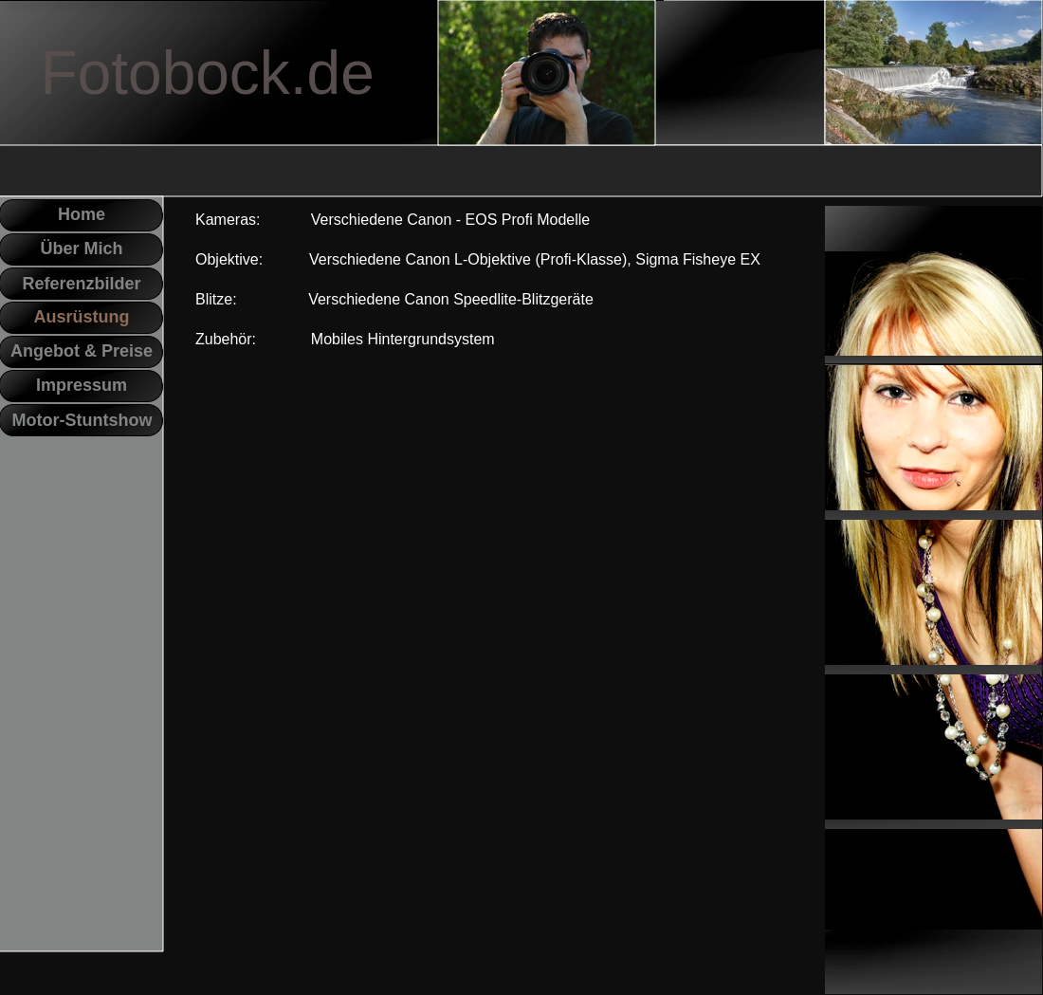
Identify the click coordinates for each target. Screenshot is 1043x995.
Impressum (81, 385)
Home (81, 214)
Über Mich (81, 248)
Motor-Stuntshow (82, 420)
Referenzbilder (81, 283)
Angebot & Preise (81, 350)
